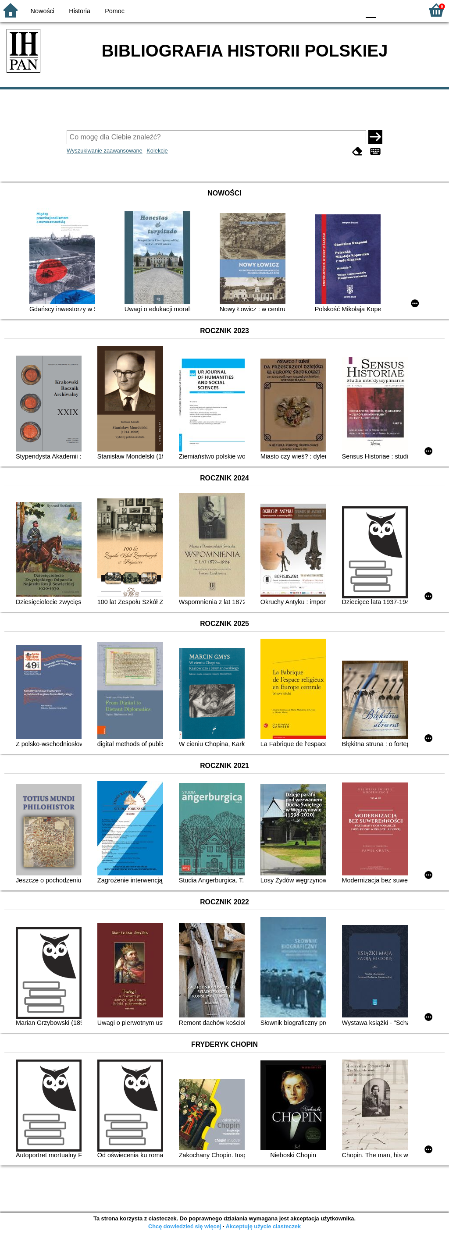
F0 (371, 10)
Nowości (42, 10)
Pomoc (115, 10)
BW (315, 10)
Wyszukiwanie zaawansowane (105, 150)
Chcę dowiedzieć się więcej (184, 1226)
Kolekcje (156, 150)
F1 (386, 10)
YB (332, 10)
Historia (79, 10)
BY (350, 10)
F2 (406, 10)
